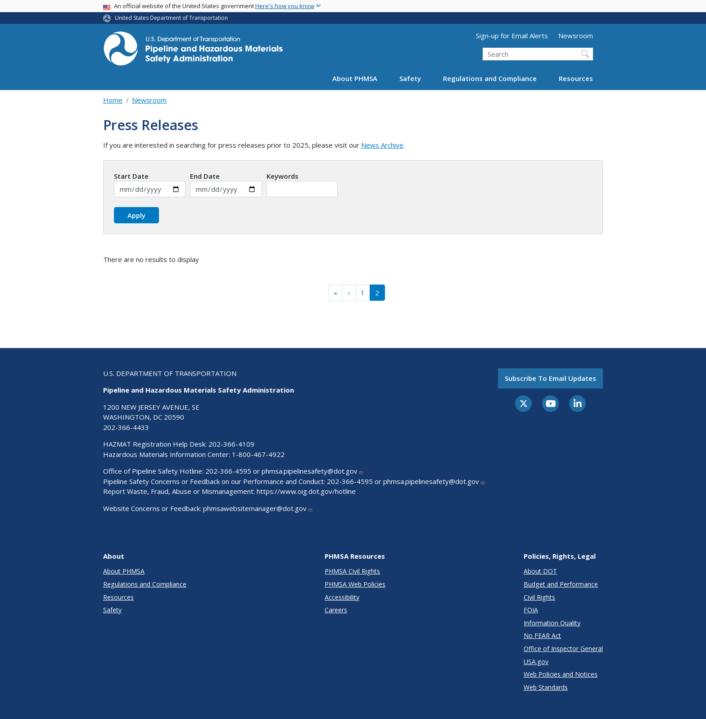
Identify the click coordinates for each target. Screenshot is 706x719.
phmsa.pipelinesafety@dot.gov (313, 470)
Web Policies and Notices (560, 674)
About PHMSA (354, 78)
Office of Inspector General (563, 648)
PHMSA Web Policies (355, 584)
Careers (336, 610)
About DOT (540, 571)
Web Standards (546, 687)
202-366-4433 (126, 427)
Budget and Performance (561, 584)
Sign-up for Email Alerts (512, 35)
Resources (576, 78)
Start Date (131, 176)
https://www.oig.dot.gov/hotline (306, 491)
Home (112, 99)
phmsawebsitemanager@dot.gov (258, 508)
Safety (410, 78)
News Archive (382, 144)
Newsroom (575, 35)
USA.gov (536, 661)
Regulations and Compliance (490, 78)
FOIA (531, 610)
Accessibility (342, 597)
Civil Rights (539, 597)
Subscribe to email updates (550, 378)
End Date (205, 176)
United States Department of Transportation (171, 18)
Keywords (283, 176)
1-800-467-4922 (258, 454)
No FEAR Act (542, 635)
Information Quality (552, 623)
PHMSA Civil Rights (352, 571)
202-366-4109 (231, 443)
